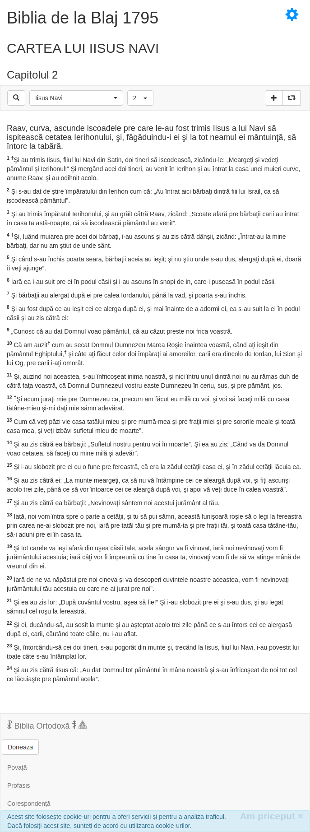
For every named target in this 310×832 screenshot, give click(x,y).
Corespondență (29, 803)
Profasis (18, 785)
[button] (76, 98)
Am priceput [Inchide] (271, 816)
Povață (17, 767)
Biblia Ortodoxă (47, 725)
